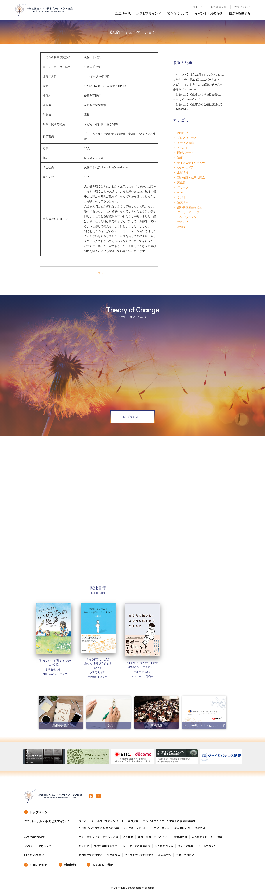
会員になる (113, 855)
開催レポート (185, 152)
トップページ (39, 812)
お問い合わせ (242, 7)
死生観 (181, 182)
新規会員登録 (219, 7)
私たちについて (178, 13)
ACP (180, 192)
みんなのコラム (164, 846)
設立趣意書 (180, 837)
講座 (180, 157)
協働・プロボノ (185, 855)
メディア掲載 (185, 142)
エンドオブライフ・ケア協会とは (98, 837)
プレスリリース (187, 137)
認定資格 (133, 821)
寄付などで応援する (90, 855)
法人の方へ (164, 855)
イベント (182, 147)
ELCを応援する (239, 13)
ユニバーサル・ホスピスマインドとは (101, 821)
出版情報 (182, 172)
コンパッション (187, 217)
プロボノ (182, 222)
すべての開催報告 (140, 846)
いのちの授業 (185, 167)
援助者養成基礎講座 (189, 207)
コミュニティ (162, 828)
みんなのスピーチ (202, 837)
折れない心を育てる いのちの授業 (99, 828)
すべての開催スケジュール (109, 846)
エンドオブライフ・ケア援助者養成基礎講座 (169, 821)
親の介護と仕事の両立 (191, 177)
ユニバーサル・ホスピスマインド (138, 13)
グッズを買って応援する (139, 855)
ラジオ (181, 197)
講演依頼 (200, 828)
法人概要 (128, 837)
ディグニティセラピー (191, 162)
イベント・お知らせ (208, 13)
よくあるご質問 (102, 864)
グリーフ (182, 187)
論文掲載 (182, 202)
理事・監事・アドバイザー (153, 837)
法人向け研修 (182, 828)
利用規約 (70, 864)
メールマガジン (207, 846)
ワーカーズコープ (188, 212)
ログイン (197, 7)
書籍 (220, 837)
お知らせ (182, 132)
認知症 (181, 227)
